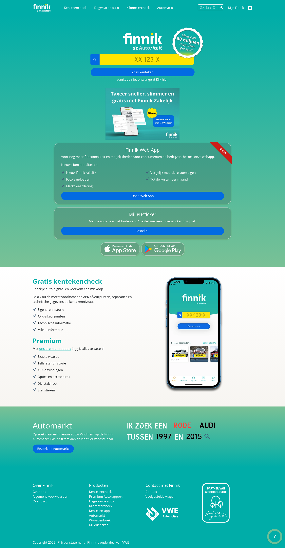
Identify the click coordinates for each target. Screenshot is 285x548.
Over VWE (40, 501)
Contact (151, 492)
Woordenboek (99, 520)
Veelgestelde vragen (160, 496)
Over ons (39, 492)
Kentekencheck (75, 8)
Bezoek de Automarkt (53, 449)
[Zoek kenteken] (221, 7)
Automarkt (165, 8)
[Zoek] (207, 437)
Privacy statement (71, 542)
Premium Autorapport (106, 496)
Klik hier (162, 79)
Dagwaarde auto (106, 8)
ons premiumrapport (55, 348)
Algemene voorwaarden (50, 496)
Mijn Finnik (236, 8)
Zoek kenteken (142, 72)
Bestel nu (142, 231)
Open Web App (142, 196)
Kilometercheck (138, 8)
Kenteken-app (99, 511)
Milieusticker (98, 525)
